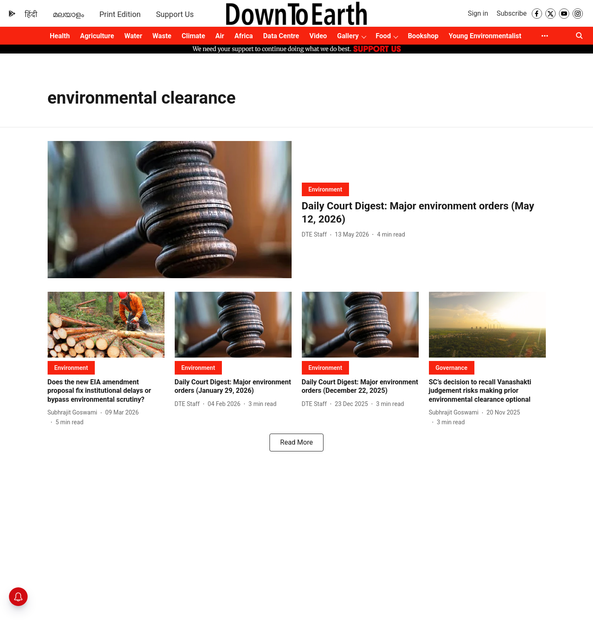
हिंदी (31, 14)
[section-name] (325, 189)
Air (220, 36)
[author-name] (316, 234)
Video (318, 36)
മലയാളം (68, 14)
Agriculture (97, 36)
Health (60, 36)
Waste (162, 36)
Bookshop (423, 36)
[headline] (424, 213)
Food (383, 36)
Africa (243, 36)
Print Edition (120, 14)
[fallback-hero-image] (170, 209)
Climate (193, 36)
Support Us (175, 14)
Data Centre (281, 36)
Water (133, 36)
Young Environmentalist (484, 36)
